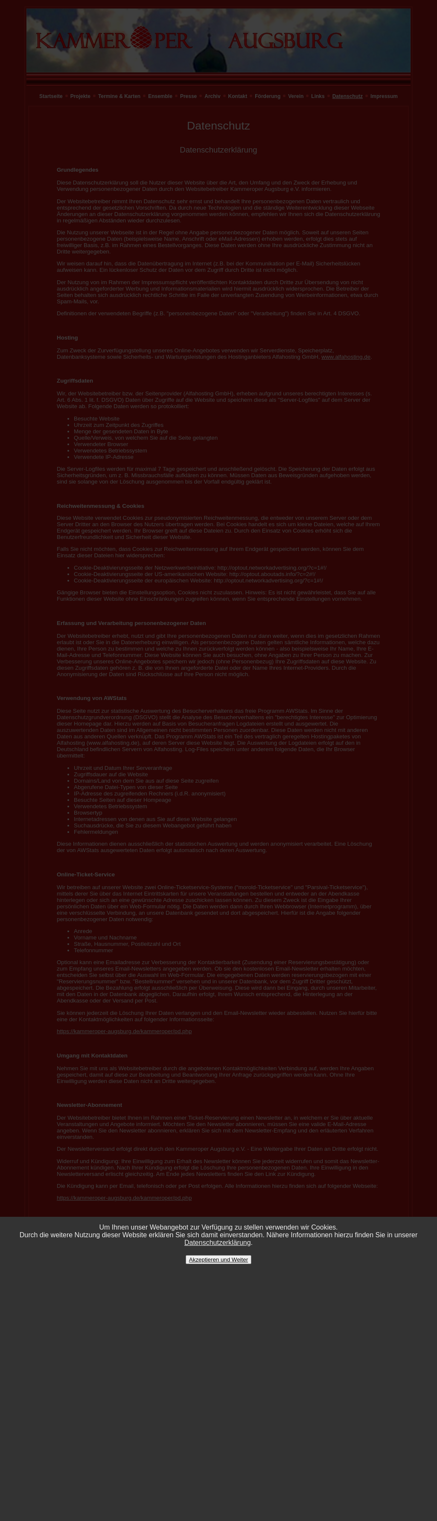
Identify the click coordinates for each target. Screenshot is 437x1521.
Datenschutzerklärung (217, 1242)
